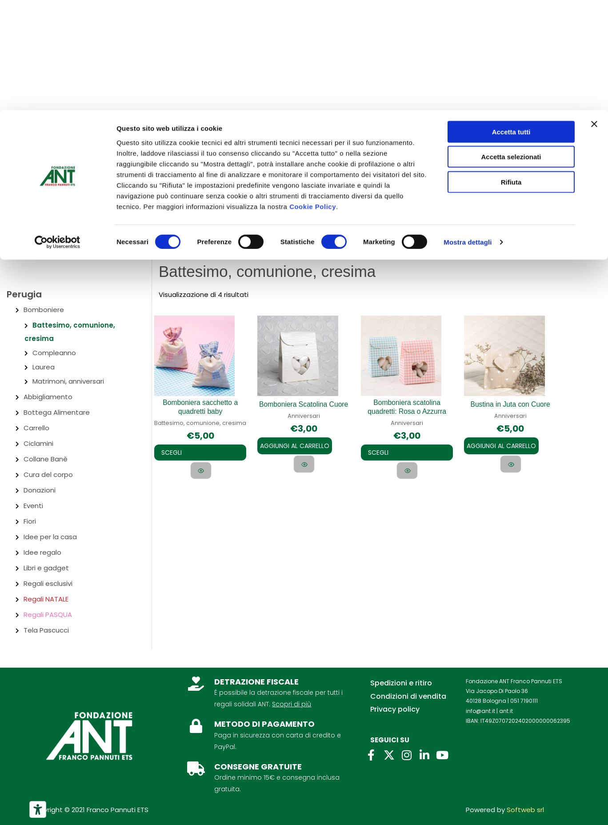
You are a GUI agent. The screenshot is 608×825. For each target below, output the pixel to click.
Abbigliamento (48, 396)
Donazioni (40, 490)
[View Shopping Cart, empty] (581, 201)
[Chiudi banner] (594, 14)
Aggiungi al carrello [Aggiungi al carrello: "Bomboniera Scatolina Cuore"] (294, 445)
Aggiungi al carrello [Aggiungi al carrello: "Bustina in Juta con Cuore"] (501, 445)
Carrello (36, 428)
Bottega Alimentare (57, 412)
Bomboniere (44, 309)
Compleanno (54, 352)
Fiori (30, 521)
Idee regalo (42, 552)
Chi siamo (41, 159)
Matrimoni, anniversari (68, 381)
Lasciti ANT (185, 159)
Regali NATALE (46, 599)
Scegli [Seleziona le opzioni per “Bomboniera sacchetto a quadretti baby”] (176, 452)
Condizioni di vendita (408, 696)
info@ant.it (480, 711)
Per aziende (134, 159)
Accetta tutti (511, 21)
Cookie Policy (312, 96)
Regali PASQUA (48, 614)
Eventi (33, 505)
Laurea (43, 367)
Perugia (24, 294)
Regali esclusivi (48, 583)
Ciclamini (38, 443)
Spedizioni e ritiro (401, 683)
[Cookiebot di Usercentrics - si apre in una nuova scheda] (57, 132)
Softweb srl (525, 809)
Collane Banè (46, 459)
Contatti (86, 159)
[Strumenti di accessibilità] (37, 809)
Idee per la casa (50, 536)
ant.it (506, 711)
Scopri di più (291, 704)
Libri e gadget (46, 568)
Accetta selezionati (511, 47)
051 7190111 (524, 701)
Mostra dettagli (468, 132)
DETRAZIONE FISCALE (256, 681)
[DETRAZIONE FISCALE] (196, 684)
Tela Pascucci (46, 630)
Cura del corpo (48, 474)
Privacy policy (395, 709)
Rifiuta (511, 72)
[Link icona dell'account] (540, 202)
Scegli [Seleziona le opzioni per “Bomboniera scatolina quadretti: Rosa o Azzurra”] (382, 452)
